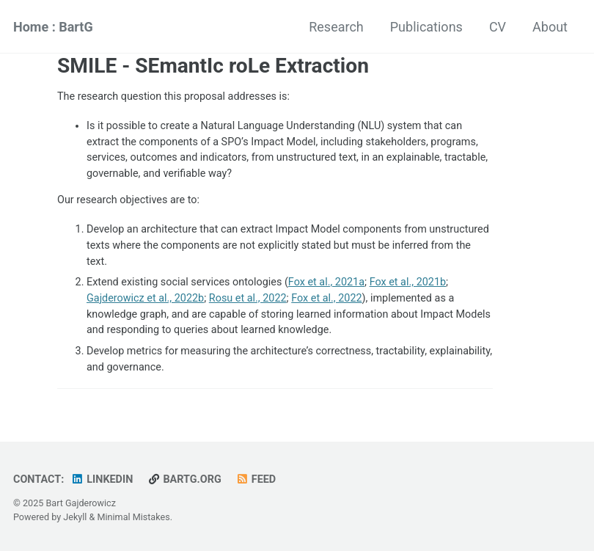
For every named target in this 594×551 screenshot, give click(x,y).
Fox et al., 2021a (326, 282)
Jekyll (75, 516)
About (550, 26)
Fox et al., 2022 (326, 298)
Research (336, 26)
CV (497, 26)
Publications (426, 26)
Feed (255, 479)
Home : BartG (53, 26)
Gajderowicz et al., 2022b (145, 298)
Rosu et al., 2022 (248, 298)
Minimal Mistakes (134, 516)
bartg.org (184, 479)
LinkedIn (102, 479)
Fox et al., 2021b (408, 282)
